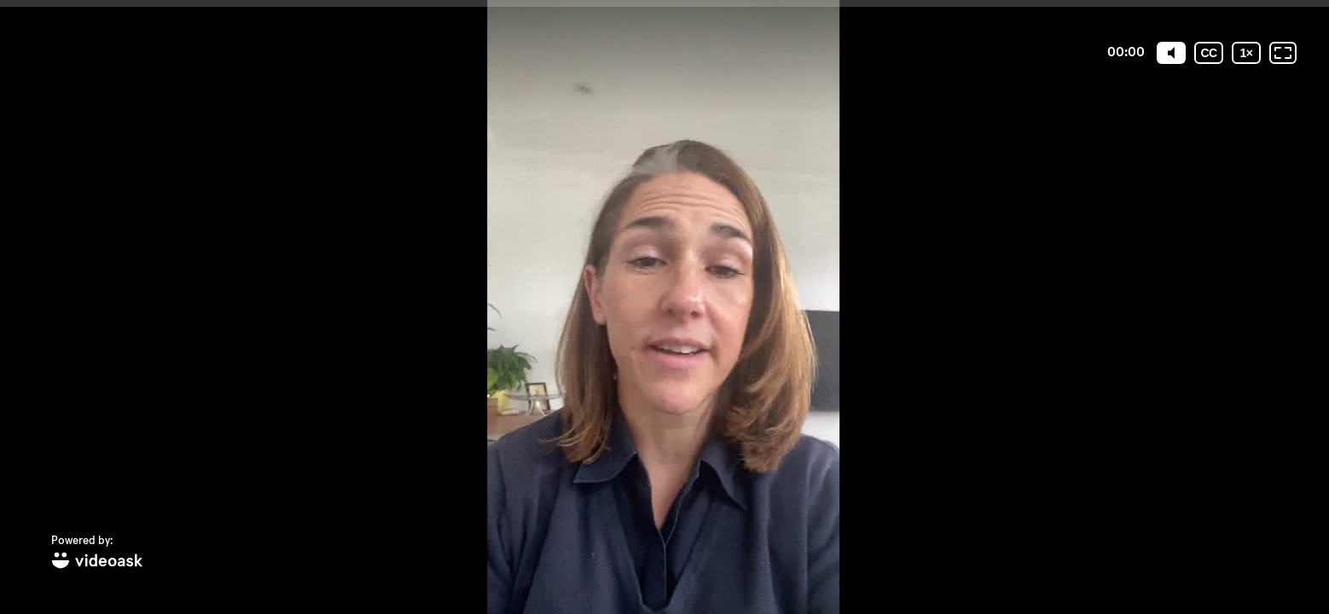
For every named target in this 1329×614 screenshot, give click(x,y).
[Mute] (1171, 53)
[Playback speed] (1246, 53)
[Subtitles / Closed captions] (1208, 53)
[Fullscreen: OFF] (1283, 53)
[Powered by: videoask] (97, 553)
